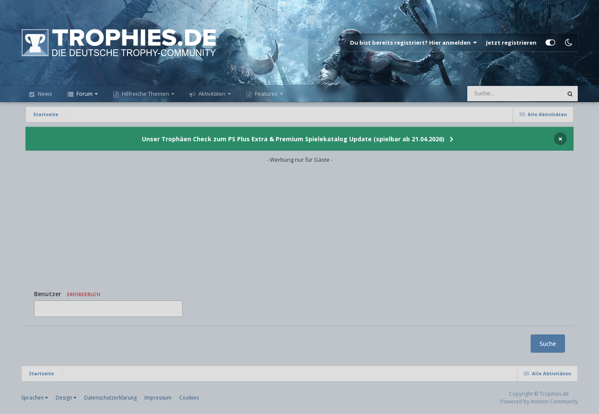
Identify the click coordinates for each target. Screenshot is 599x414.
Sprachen (34, 397)
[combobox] (108, 308)
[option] (42, 308)
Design (66, 397)
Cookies (189, 397)
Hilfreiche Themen (145, 93)
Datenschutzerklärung (110, 397)
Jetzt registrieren (511, 42)
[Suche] (497, 93)
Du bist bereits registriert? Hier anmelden (413, 42)
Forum (84, 93)
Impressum (158, 397)
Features (266, 93)
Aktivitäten (212, 93)
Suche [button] (548, 344)
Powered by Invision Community (539, 401)
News (44, 93)
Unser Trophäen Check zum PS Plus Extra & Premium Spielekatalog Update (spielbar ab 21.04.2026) (293, 139)
